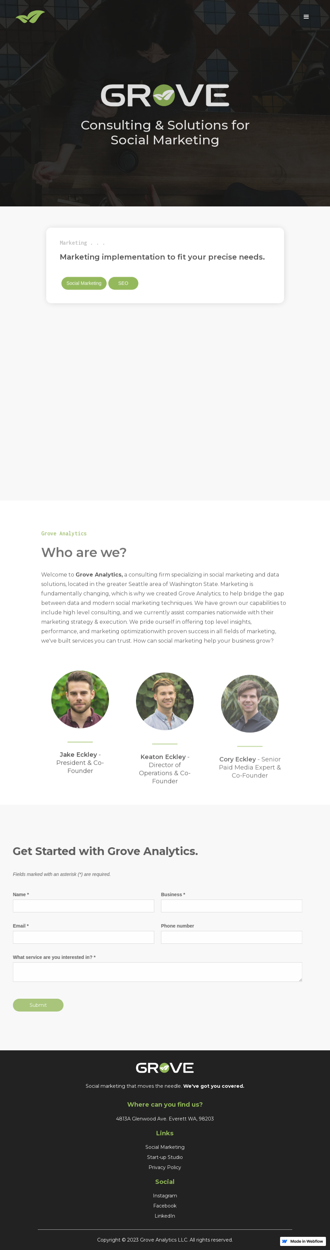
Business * (169, 894)
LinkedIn (165, 1216)
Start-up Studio (165, 1157)
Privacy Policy (164, 1167)
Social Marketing (84, 284)
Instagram (165, 1196)
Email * (16, 926)
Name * (16, 894)
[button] (306, 17)
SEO (123, 284)
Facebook (164, 1206)
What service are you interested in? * (49, 957)
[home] (154, 17)
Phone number (173, 926)
